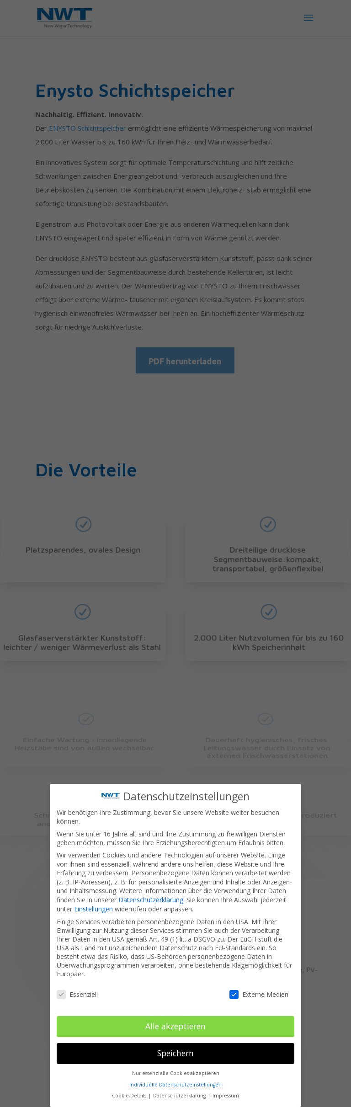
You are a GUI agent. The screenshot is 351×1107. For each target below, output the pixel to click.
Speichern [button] (175, 1049)
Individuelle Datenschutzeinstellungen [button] (175, 1081)
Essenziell (77, 990)
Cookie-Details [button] (130, 1092)
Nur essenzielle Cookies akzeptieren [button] (175, 1070)
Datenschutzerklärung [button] (180, 1092)
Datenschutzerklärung (150, 896)
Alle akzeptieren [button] (175, 1022)
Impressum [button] (226, 1092)
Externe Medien (258, 990)
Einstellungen (93, 905)
